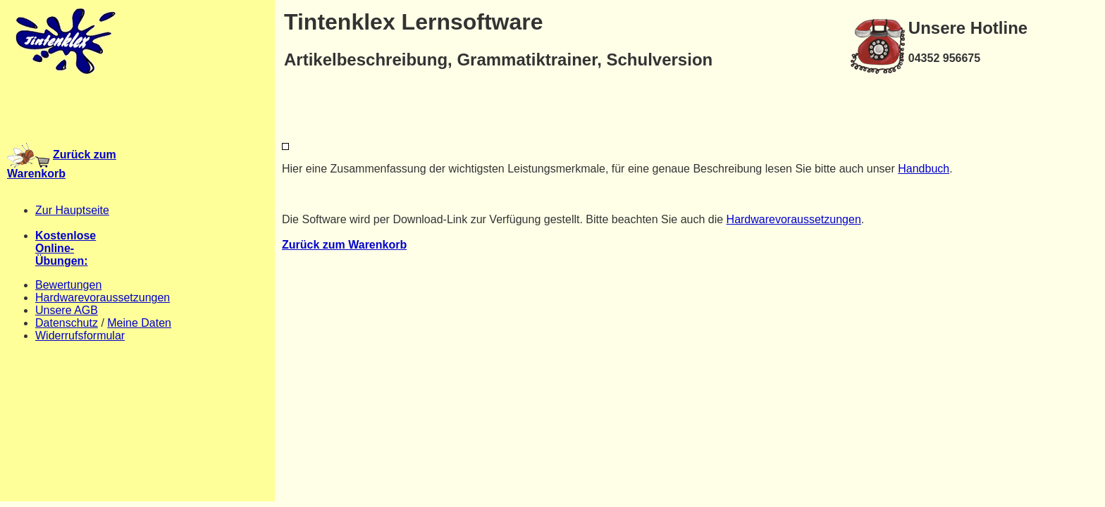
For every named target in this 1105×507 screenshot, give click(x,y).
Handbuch (923, 169)
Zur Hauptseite (72, 210)
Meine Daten (139, 323)
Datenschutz (66, 323)
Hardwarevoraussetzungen (102, 297)
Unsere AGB (66, 310)
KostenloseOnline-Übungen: (65, 248)
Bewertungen (68, 285)
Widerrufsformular (80, 336)
